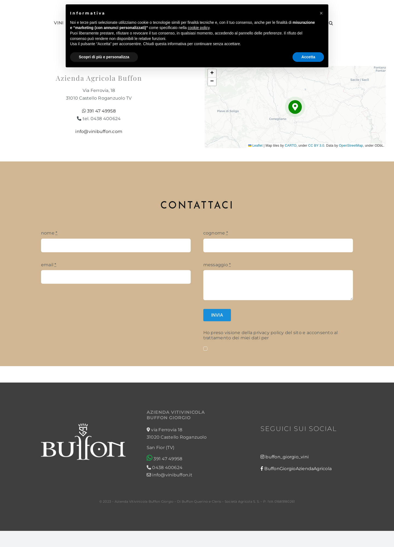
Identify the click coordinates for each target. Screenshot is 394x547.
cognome (215, 233)
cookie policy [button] (198, 27)
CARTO (291, 145)
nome (49, 233)
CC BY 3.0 (316, 145)
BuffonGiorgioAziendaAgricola (298, 468)
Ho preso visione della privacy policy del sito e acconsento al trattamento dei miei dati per (270, 335)
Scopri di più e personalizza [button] (104, 57)
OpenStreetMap (351, 145)
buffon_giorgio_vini (287, 456)
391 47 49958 (101, 111)
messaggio (217, 264)
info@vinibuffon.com (98, 131)
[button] (295, 107)
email (48, 264)
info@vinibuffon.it (169, 474)
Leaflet (255, 145)
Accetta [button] (308, 57)
